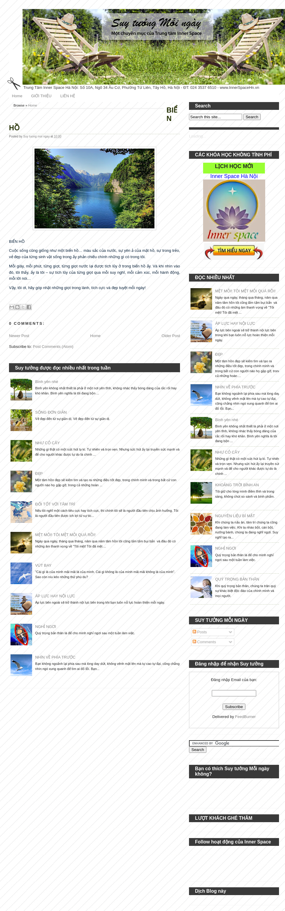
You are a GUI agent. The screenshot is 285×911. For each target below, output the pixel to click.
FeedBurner (245, 716)
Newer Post (19, 335)
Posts (200, 632)
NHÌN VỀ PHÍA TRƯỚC (55, 657)
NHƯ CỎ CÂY (47, 443)
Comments (204, 642)
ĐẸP (39, 473)
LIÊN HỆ (67, 96)
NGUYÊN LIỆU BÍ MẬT (235, 516)
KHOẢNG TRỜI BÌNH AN (237, 485)
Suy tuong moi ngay (36, 136)
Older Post (171, 335)
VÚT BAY (43, 565)
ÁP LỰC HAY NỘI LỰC (55, 596)
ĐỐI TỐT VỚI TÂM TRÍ (55, 504)
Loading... (197, 136)
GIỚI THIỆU (41, 96)
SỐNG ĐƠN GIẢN (51, 412)
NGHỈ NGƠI (45, 626)
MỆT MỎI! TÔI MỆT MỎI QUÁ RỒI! (65, 534)
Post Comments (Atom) (53, 346)
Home (17, 96)
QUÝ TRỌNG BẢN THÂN (237, 579)
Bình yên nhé (46, 381)
